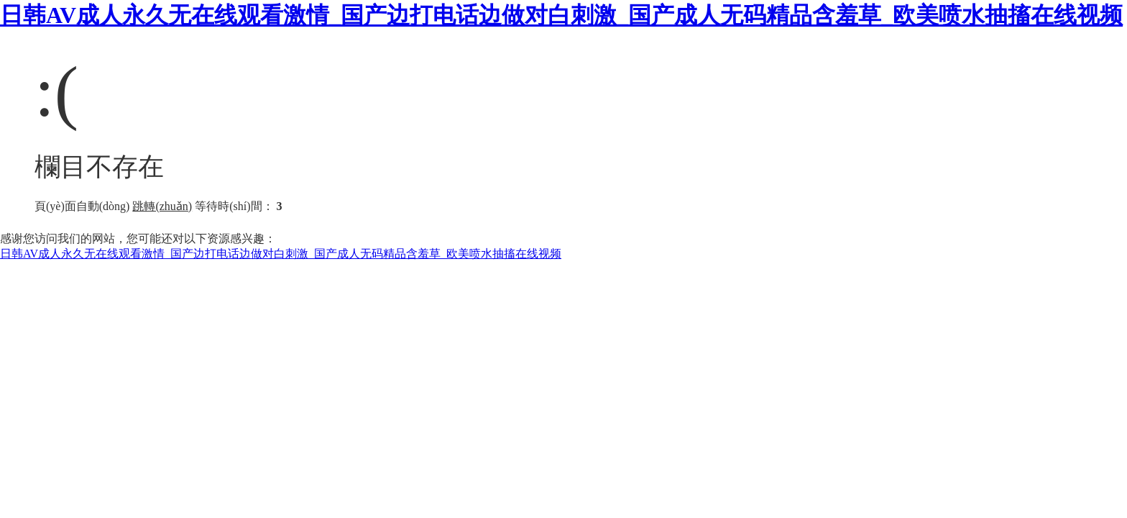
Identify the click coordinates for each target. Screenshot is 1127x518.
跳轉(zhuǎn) (162, 206)
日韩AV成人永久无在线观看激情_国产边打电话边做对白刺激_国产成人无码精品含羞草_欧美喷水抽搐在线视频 (561, 15)
